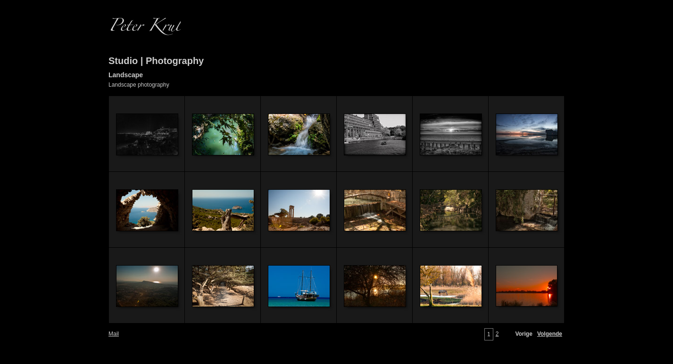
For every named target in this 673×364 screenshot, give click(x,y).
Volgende (549, 334)
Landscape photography (138, 84)
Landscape (125, 75)
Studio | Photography (156, 61)
